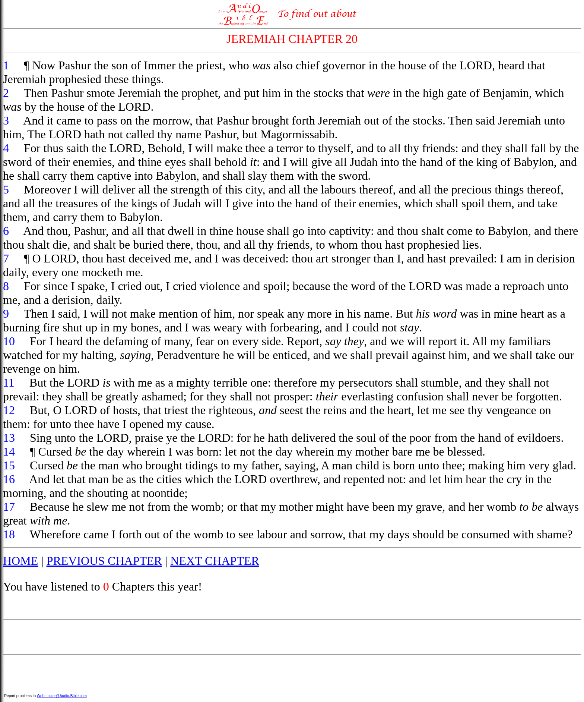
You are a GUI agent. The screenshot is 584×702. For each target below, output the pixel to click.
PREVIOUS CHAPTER (104, 560)
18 (9, 534)
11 (9, 382)
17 (9, 506)
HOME (20, 560)
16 (9, 479)
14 (9, 451)
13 (9, 437)
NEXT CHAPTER (214, 560)
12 (9, 410)
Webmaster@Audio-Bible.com (62, 696)
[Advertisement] (292, 637)
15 (9, 465)
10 (9, 341)
